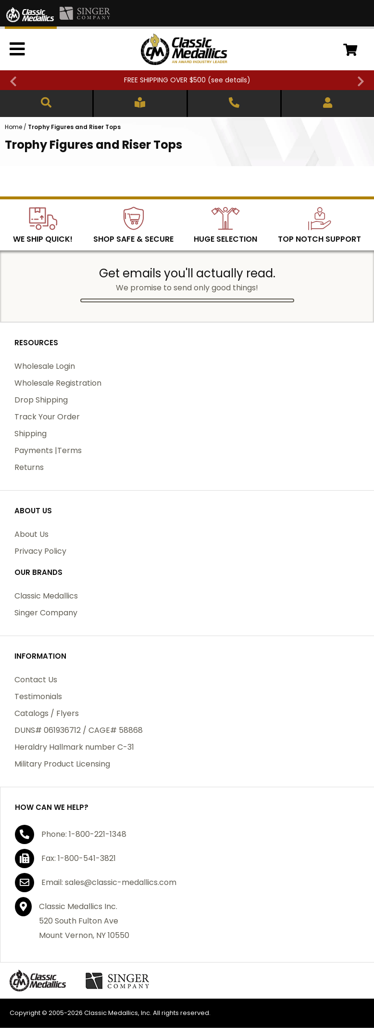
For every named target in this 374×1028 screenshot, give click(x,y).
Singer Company (45, 612)
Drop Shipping (41, 399)
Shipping (30, 433)
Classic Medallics (46, 595)
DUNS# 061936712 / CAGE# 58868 (78, 730)
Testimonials (38, 696)
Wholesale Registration (57, 383)
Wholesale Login (44, 366)
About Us (31, 534)
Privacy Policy (40, 551)
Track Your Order (47, 416)
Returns (29, 467)
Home (13, 127)
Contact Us (35, 679)
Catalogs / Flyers (46, 713)
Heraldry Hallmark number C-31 (74, 747)
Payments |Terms (48, 450)
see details (229, 80)
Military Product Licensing (62, 763)
